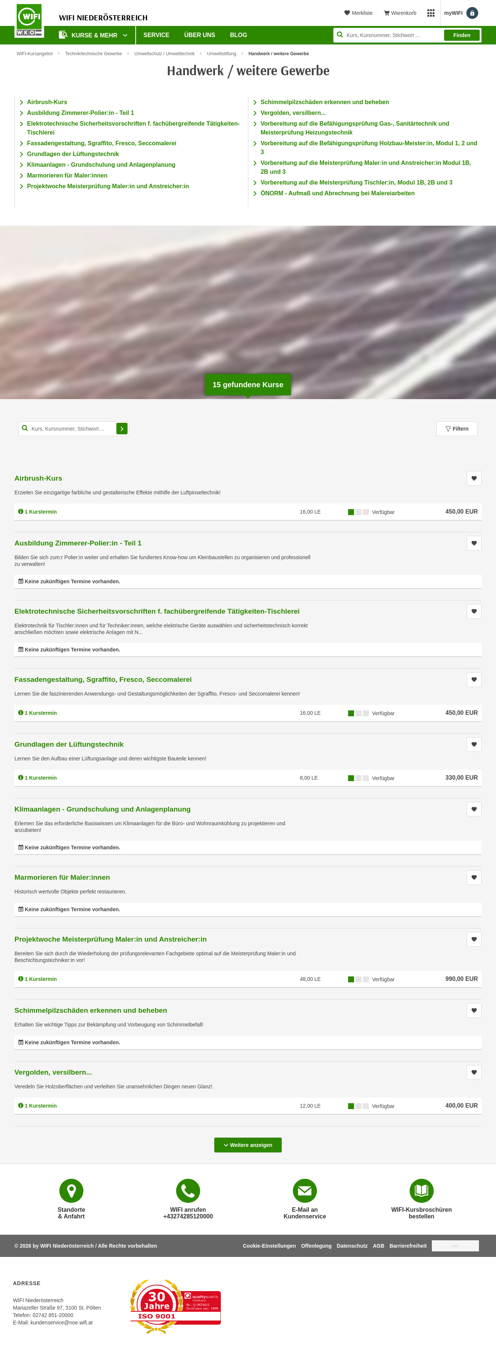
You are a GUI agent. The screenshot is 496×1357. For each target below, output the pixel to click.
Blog (238, 35)
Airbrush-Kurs (47, 102)
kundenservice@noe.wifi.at (61, 1323)
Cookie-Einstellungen (269, 1246)
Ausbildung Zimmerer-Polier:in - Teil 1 (80, 113)
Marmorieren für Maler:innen (67, 175)
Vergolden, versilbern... (293, 113)
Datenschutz (352, 1246)
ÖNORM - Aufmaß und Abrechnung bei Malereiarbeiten (338, 193)
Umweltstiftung (222, 53)
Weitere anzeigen (248, 1143)
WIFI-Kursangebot (35, 53)
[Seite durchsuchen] (407, 35)
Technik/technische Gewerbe (93, 53)
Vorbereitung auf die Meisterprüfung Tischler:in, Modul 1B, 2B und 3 (357, 182)
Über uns (199, 35)
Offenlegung (316, 1246)
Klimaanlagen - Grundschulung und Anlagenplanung (101, 165)
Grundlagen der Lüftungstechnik (73, 154)
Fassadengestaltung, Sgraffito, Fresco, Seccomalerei (101, 143)
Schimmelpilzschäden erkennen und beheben (325, 102)
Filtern (457, 429)
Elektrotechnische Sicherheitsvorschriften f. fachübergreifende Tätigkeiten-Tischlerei (157, 611)
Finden (461, 35)
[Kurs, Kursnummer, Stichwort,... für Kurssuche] (73, 428)
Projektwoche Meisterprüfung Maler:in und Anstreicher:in (108, 186)
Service (156, 35)
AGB (378, 1246)
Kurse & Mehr (89, 34)
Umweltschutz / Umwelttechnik (164, 53)
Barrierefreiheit (408, 1246)
